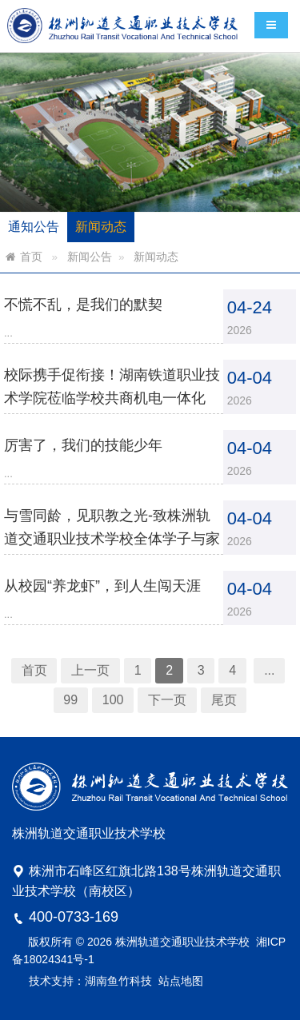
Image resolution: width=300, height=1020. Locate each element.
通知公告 (33, 226)
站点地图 (180, 980)
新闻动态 (100, 226)
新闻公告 (89, 257)
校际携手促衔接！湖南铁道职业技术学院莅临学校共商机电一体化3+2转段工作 (115, 402)
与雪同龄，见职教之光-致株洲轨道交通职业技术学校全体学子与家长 (115, 531)
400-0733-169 (73, 917)
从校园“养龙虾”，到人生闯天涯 (106, 575)
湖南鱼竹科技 (118, 980)
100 (116, 679)
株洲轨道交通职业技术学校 (182, 941)
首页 (31, 257)
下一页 (165, 679)
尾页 (217, 679)
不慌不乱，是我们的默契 (88, 316)
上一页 (95, 652)
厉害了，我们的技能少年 (88, 446)
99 (76, 679)
